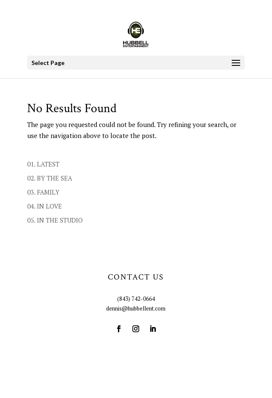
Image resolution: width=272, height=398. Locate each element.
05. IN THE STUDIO (55, 220)
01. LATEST (43, 164)
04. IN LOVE (44, 206)
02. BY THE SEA (49, 178)
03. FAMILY (43, 192)
